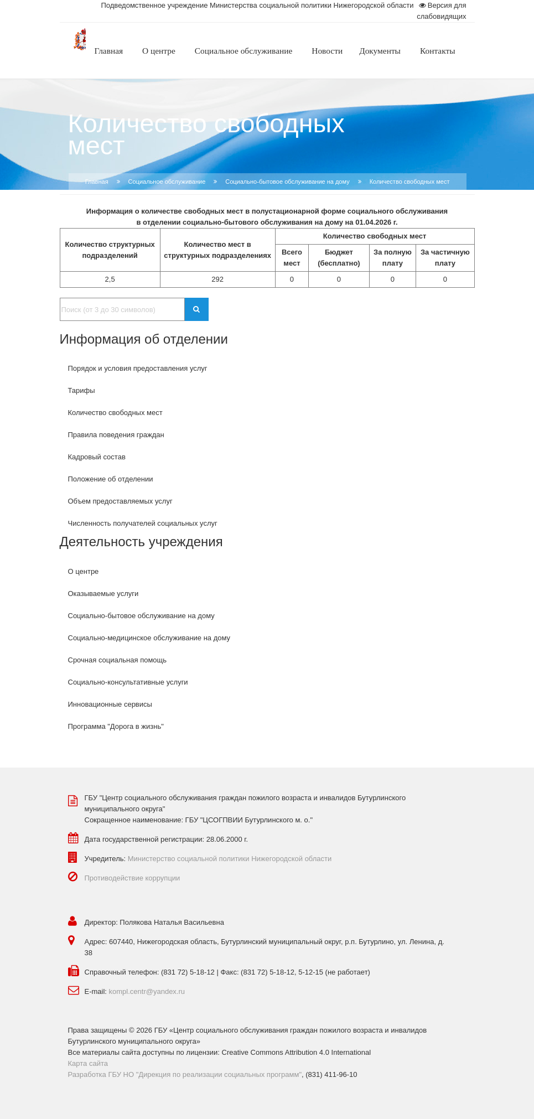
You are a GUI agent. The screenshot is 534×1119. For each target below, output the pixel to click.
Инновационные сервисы (110, 704)
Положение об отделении (110, 479)
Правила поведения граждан (116, 435)
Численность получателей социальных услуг (142, 523)
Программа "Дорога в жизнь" (116, 726)
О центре (83, 571)
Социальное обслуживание (167, 181)
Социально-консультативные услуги (128, 682)
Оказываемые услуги (103, 593)
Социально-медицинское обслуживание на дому (149, 638)
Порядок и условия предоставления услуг (138, 368)
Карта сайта (88, 1063)
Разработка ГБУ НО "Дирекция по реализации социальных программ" (185, 1074)
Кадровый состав (97, 457)
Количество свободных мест (115, 412)
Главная (96, 181)
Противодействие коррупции (132, 878)
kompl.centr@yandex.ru (147, 991)
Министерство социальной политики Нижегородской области (230, 858)
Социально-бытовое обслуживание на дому (287, 181)
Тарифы (81, 390)
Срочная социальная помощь (117, 660)
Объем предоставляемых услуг (120, 501)
